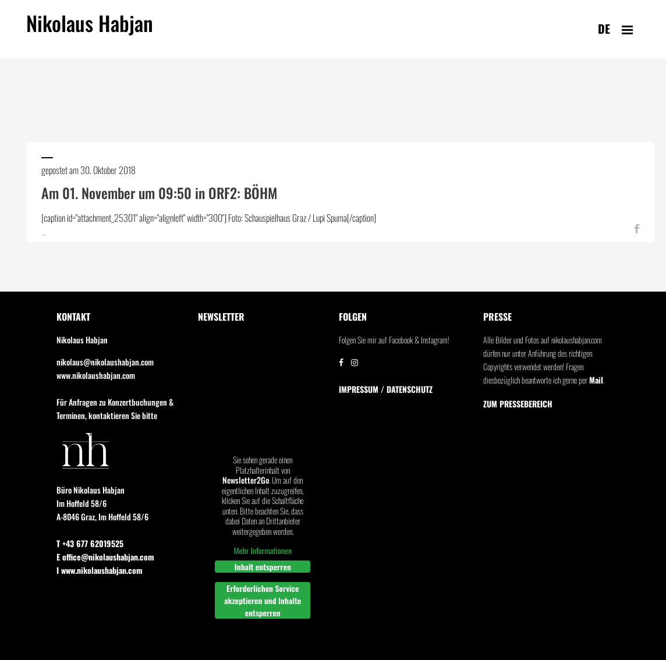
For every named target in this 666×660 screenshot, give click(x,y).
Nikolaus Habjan (89, 30)
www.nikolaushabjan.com (95, 375)
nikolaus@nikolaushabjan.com (105, 362)
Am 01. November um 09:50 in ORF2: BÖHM (159, 192)
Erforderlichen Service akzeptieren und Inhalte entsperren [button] (262, 600)
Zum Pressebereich (517, 404)
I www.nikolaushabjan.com (99, 570)
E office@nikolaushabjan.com (105, 557)
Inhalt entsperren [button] (262, 566)
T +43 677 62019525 (89, 543)
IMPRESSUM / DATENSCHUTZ (386, 389)
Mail (596, 380)
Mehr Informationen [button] (262, 550)
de (604, 28)
